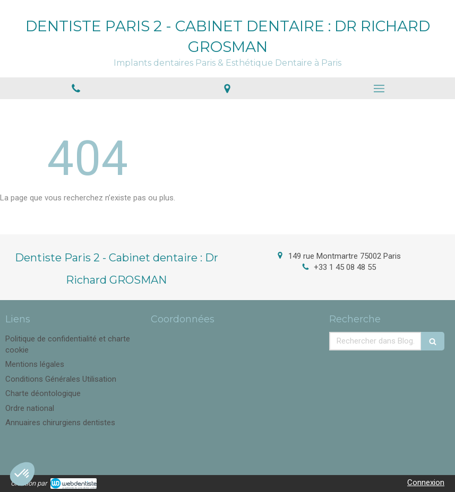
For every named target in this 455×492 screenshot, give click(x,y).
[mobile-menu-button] (379, 88)
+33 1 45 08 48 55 (345, 267)
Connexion (425, 482)
